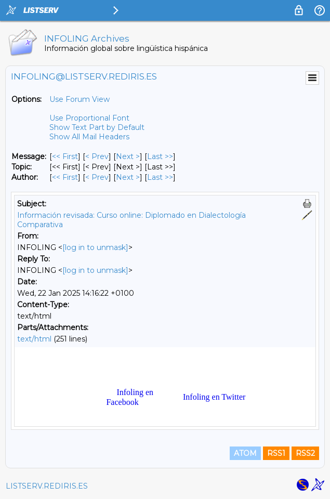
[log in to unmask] (95, 247)
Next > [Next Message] (128, 156)
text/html (34, 339)
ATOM (245, 453)
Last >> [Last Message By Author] (160, 177)
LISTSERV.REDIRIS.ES (47, 486)
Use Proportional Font (89, 118)
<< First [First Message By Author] (65, 177)
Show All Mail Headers (89, 136)
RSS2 (305, 453)
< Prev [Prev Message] (97, 156)
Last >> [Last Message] (160, 156)
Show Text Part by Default (96, 127)
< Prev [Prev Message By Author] (97, 177)
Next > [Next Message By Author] (128, 177)
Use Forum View (79, 99)
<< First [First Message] (65, 156)
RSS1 (276, 453)
